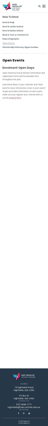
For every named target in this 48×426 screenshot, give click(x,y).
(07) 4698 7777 (24, 404)
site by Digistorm (24, 423)
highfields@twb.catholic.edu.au (24, 407)
